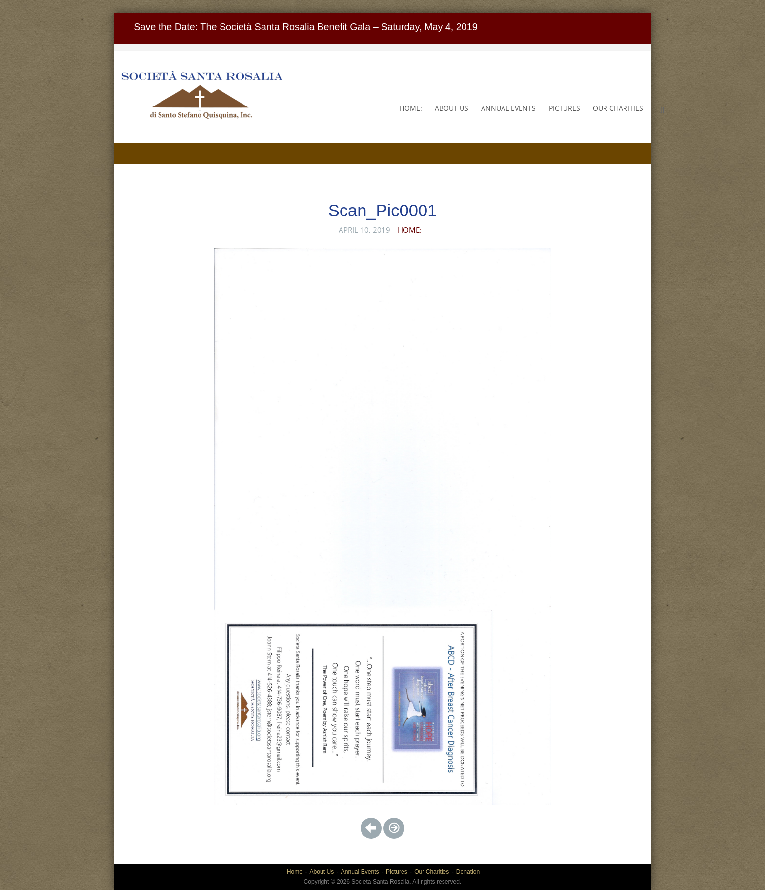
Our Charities (618, 108)
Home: (411, 108)
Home (294, 872)
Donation (468, 872)
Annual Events (508, 108)
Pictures (564, 108)
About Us (451, 108)
